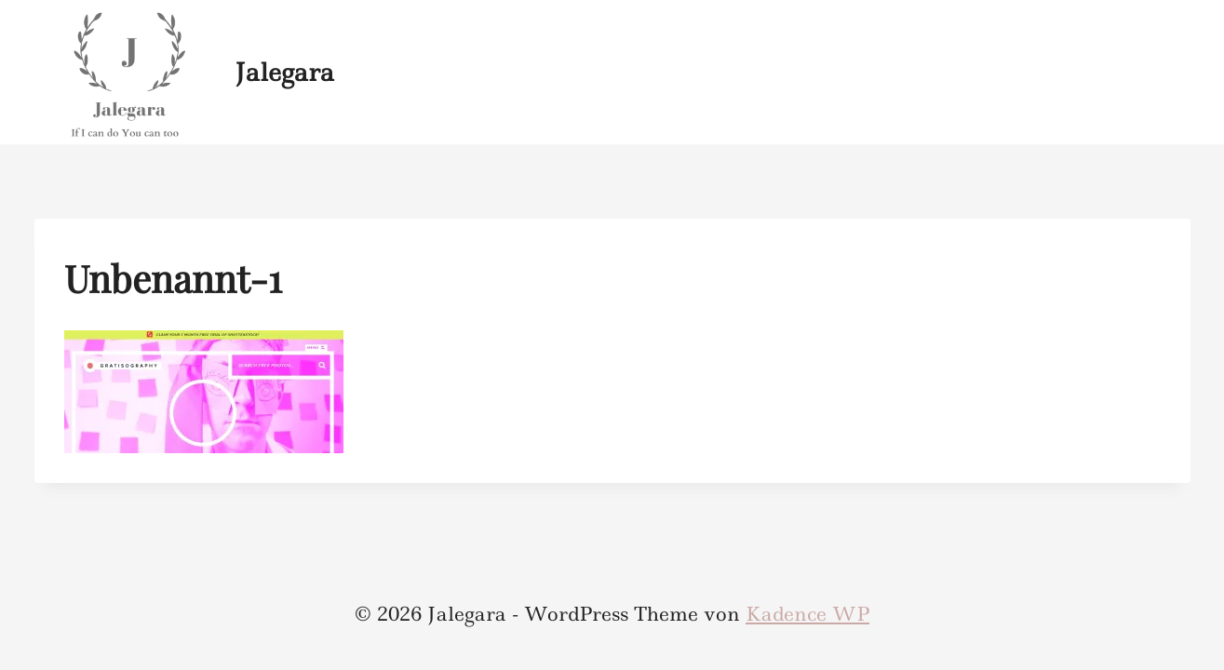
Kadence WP (807, 614)
